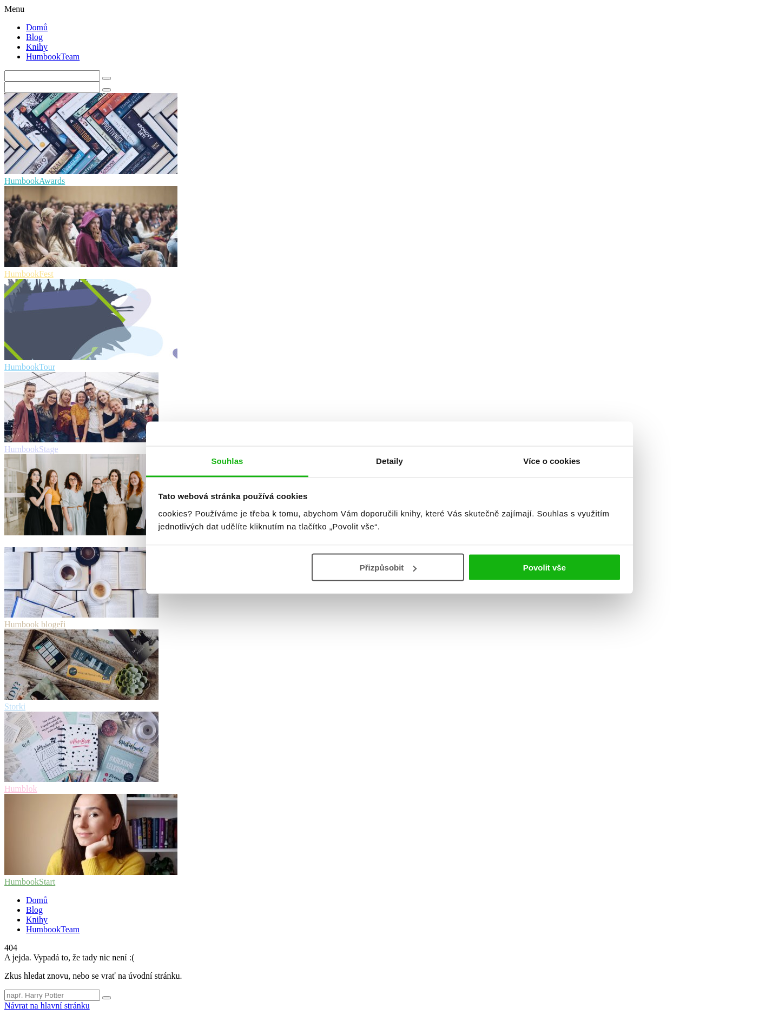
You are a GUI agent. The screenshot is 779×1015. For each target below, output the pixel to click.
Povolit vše (544, 567)
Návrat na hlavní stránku (47, 1005)
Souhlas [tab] (227, 460)
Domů (37, 27)
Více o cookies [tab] (551, 460)
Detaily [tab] (389, 460)
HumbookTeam (53, 56)
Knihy (37, 46)
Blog (34, 37)
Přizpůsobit (388, 567)
